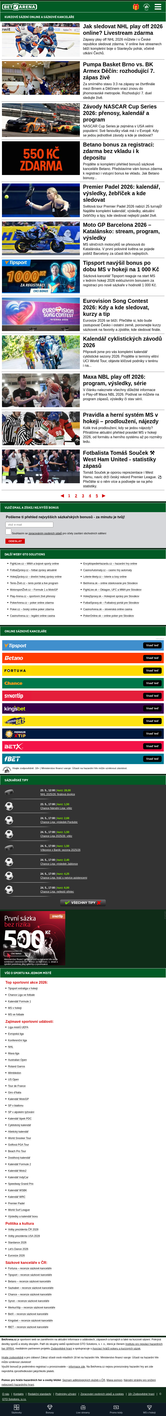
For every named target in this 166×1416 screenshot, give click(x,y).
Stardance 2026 (17, 1242)
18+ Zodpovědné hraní (141, 1394)
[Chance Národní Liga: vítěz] (21, 806)
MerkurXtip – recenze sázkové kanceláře (31, 1307)
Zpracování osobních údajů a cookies (102, 1394)
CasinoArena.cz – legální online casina (32, 615)
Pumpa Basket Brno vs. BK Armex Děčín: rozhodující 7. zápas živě (119, 70)
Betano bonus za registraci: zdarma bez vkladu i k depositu (118, 151)
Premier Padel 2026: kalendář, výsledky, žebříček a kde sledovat (121, 193)
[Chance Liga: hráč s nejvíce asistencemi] (21, 875)
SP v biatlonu (15, 1105)
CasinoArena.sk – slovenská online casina (107, 609)
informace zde (77, 1366)
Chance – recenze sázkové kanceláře (30, 1294)
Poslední (104, 495)
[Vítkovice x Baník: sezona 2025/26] (21, 847)
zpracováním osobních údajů (45, 533)
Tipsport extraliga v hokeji (23, 988)
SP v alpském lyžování (21, 1112)
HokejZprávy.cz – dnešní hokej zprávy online (36, 576)
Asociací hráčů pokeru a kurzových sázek (116, 1348)
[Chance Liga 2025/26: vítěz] (21, 834)
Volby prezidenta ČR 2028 (23, 1229)
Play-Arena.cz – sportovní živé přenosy (32, 596)
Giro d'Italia (14, 1092)
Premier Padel (16, 1203)
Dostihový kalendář (19, 1157)
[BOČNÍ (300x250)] (32, 964)
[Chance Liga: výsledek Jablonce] (21, 861)
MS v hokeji (15, 1008)
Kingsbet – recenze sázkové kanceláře (30, 1320)
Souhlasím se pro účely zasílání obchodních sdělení (59, 533)
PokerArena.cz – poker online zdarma (32, 602)
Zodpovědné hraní (61, 1348)
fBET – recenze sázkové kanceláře (28, 1327)
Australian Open (17, 1059)
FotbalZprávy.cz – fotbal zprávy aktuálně (33, 570)
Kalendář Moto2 (17, 1170)
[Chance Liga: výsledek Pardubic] (21, 820)
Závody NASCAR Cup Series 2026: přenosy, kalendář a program (120, 113)
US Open (13, 1079)
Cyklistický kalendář (19, 1125)
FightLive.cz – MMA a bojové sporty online (34, 563)
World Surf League (19, 1209)
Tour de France (17, 1086)
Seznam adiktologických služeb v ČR (83, 1380)
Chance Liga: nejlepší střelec (57, 891)
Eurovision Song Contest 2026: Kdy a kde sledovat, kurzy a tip (116, 307)
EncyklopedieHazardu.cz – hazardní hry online (110, 563)
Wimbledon (14, 1072)
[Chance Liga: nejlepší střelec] (21, 889)
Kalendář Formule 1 (19, 1001)
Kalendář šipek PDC (20, 1118)
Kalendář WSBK (17, 1190)
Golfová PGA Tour (18, 1144)
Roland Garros (16, 1066)
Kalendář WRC (16, 1196)
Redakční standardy (39, 1394)
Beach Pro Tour (17, 1151)
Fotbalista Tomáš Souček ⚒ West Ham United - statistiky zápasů (119, 459)
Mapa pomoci (114, 1380)
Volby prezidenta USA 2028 (24, 1236)
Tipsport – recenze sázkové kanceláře (30, 1274)
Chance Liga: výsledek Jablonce (59, 863)
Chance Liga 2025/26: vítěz (56, 836)
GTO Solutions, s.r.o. (14, 1399)
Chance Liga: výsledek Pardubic (59, 822)
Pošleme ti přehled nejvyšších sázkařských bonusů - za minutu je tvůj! (65, 517)
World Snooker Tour (19, 1138)
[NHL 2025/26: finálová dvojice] (21, 792)
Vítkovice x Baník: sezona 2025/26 (60, 849)
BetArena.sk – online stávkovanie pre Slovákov (110, 583)
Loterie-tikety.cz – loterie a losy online (105, 576)
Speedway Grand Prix (21, 1183)
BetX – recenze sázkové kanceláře (28, 1314)
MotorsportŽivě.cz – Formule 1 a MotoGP (34, 589)
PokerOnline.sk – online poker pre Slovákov (108, 615)
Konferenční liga (17, 1040)
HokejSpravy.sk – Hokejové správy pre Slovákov (111, 596)
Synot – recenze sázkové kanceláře (28, 1301)
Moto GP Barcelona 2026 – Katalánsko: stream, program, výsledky (121, 231)
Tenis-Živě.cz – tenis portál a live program (34, 583)
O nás (5, 1394)
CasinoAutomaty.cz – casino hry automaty (107, 570)
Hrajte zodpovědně (12, 1357)
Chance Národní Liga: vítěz (56, 808)
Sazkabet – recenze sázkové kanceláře (31, 1287)
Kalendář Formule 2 (19, 1164)
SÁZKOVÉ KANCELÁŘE (59, 17)
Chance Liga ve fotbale (21, 994)
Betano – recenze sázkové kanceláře (29, 1281)
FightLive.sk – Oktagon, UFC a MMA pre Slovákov (112, 589)
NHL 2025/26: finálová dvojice (57, 794)
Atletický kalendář (18, 1131)
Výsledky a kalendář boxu (23, 1216)
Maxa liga (13, 1053)
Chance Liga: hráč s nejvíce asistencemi (63, 877)
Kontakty (18, 1394)
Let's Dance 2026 (18, 1249)
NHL (10, 1046)
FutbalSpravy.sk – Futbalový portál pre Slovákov (111, 602)
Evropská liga (16, 1033)
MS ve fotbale (16, 1014)
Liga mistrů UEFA (18, 1027)
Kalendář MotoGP (18, 1099)
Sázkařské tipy (16, 780)
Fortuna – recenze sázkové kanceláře (30, 1268)
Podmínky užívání (65, 1394)
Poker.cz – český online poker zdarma (32, 609)
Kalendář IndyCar (18, 1177)
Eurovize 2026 (16, 1255)
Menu (158, 7)
